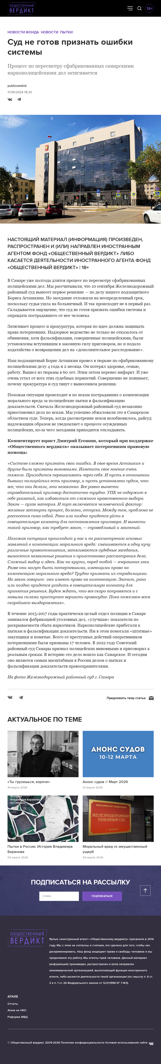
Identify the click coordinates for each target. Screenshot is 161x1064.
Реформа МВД (18, 1017)
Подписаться (102, 896)
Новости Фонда (23, 32)
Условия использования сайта (126, 1042)
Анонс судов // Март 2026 (105, 781)
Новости (49, 32)
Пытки (66, 32)
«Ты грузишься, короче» (29, 781)
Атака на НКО (17, 1010)
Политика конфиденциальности (82, 1042)
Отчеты (13, 1004)
